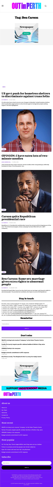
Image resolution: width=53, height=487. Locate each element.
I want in (26, 328)
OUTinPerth (5, 100)
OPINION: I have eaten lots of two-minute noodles (25, 157)
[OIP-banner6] (26, 388)
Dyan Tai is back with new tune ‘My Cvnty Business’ (16, 449)
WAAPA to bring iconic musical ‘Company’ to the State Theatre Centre (23, 340)
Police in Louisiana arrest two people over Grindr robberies (18, 447)
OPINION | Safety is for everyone (11, 348)
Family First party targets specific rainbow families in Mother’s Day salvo (23, 344)
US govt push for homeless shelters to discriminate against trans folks (26, 95)
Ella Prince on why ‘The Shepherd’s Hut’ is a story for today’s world (21, 357)
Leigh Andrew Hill (6, 162)
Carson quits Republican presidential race (19, 218)
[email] (26, 324)
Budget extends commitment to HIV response (15, 352)
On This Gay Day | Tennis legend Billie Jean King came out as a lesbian (22, 444)
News (3, 87)
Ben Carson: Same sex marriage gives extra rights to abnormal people (23, 281)
